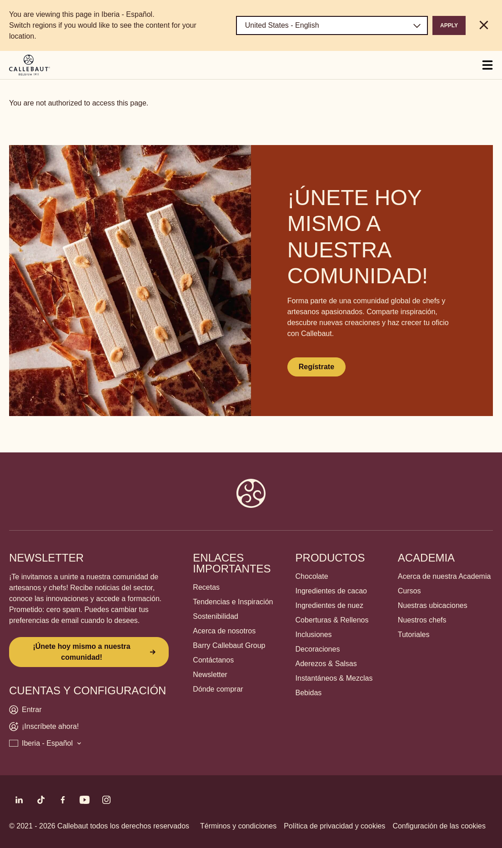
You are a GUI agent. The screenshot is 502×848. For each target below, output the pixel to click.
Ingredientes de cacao (331, 591)
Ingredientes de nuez (329, 605)
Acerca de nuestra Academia (444, 576)
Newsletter (210, 674)
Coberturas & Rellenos (332, 620)
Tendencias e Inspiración (233, 602)
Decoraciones (318, 649)
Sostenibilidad (215, 616)
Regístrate (316, 367)
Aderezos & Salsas (326, 663)
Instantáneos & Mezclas (334, 678)
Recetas (206, 587)
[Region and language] (332, 25)
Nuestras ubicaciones (432, 605)
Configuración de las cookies (439, 826)
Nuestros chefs (422, 620)
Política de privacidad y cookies (334, 826)
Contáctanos (213, 660)
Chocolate (312, 576)
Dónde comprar (218, 689)
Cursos (409, 591)
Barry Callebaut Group (229, 645)
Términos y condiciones (238, 826)
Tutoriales (414, 634)
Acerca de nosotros (224, 631)
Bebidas (309, 693)
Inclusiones (314, 634)
